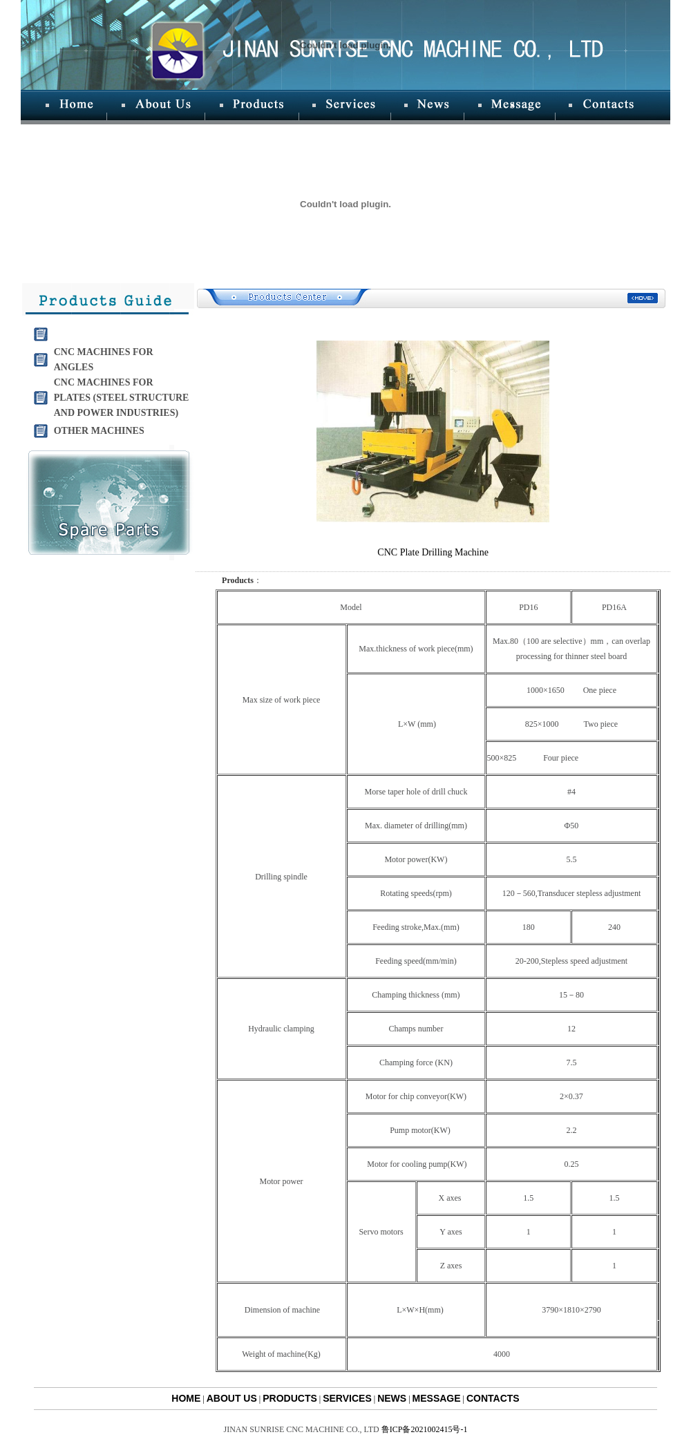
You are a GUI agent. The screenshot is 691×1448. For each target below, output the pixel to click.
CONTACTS (493, 1398)
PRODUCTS (290, 1398)
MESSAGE (437, 1398)
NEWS (391, 1398)
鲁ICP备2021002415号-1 (424, 1429)
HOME (185, 1398)
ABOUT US (232, 1398)
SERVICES (347, 1398)
